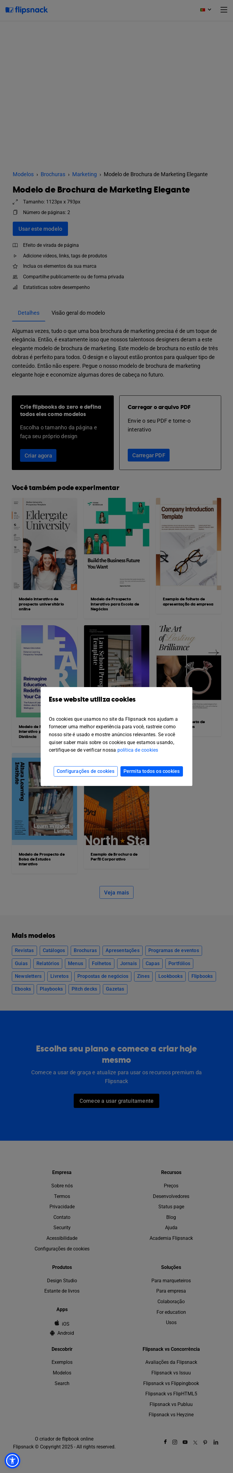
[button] (12, 1460)
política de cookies (137, 750)
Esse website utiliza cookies (116, 704)
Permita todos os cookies (151, 771)
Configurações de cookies (86, 771)
